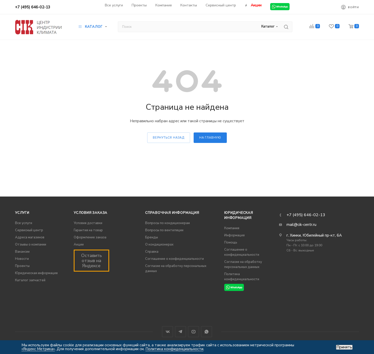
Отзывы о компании (30, 244)
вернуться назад (168, 138)
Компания (231, 228)
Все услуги (23, 223)
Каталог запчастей (30, 280)
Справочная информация (172, 213)
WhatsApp (206, 331)
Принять (344, 347)
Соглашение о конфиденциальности (174, 259)
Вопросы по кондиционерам (167, 223)
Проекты (22, 266)
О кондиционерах (159, 244)
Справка (151, 251)
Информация (234, 235)
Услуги (22, 213)
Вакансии (22, 251)
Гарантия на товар (88, 230)
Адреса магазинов (29, 237)
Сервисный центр (29, 230)
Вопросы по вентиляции (164, 230)
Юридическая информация (36, 273)
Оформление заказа (90, 237)
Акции (79, 244)
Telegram (180, 331)
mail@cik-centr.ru (301, 224)
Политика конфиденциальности (174, 348)
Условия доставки (88, 223)
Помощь (230, 242)
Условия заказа (90, 213)
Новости (22, 259)
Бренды (151, 237)
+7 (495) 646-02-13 (32, 7)
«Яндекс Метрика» (38, 348)
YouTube (193, 331)
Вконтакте (167, 331)
